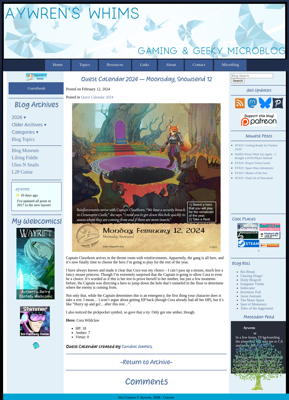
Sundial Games (137, 346)
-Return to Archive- (146, 362)
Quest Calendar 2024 (97, 97)
